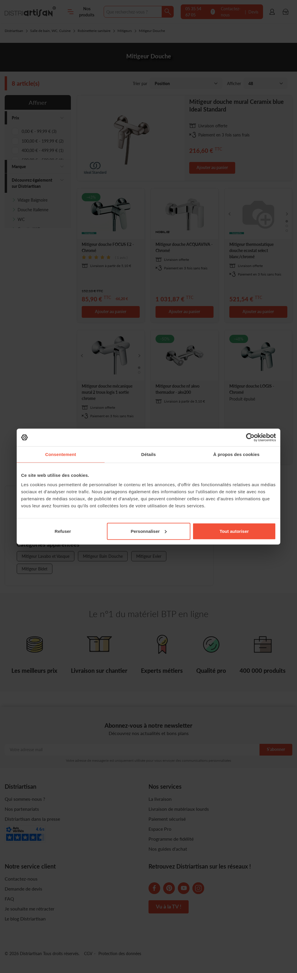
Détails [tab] (148, 454)
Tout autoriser (234, 530)
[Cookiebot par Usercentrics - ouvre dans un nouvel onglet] (250, 437)
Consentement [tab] (60, 454)
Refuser (63, 530)
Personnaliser (149, 530)
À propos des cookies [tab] (236, 454)
